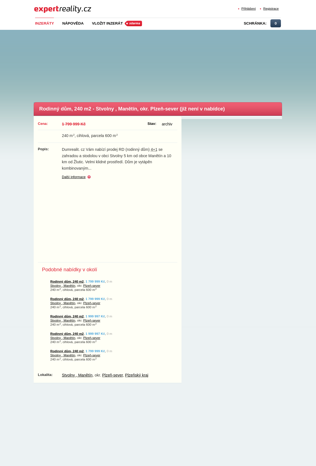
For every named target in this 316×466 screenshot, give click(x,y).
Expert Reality (44, 6)
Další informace (74, 177)
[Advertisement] (167, 64)
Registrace (271, 8)
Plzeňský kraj (136, 375)
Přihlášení (248, 8)
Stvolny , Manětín (62, 285)
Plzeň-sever (91, 285)
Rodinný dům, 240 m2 (67, 281)
